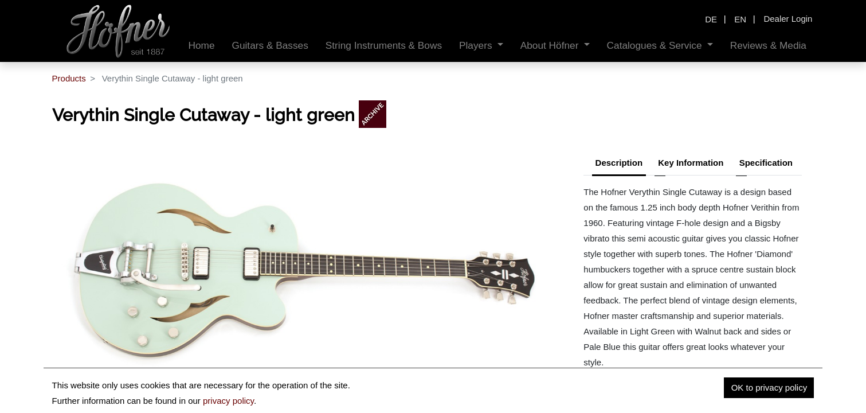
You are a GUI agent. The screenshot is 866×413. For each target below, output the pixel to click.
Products (69, 78)
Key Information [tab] (690, 162)
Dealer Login (787, 19)
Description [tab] (619, 162)
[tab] (766, 164)
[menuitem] (202, 45)
